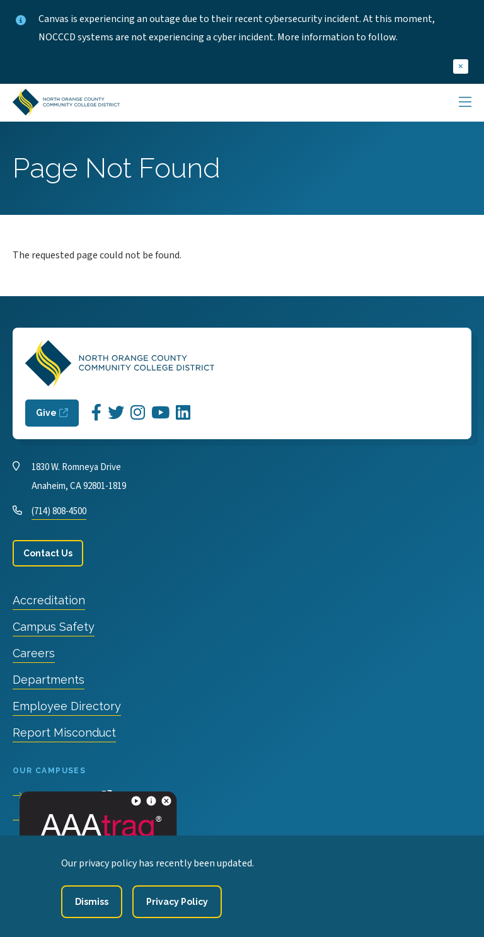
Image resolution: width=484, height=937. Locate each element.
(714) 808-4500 (59, 511)
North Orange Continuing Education (109, 844)
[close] (460, 66)
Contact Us (47, 553)
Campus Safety (54, 626)
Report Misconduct (64, 732)
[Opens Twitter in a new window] (116, 413)
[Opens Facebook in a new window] (96, 413)
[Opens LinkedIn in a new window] (183, 413)
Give (46, 413)
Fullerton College (67, 820)
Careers (34, 653)
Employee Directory (67, 706)
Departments (48, 679)
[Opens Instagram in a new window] (137, 413)
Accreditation (49, 600)
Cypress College (63, 796)
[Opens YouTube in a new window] (160, 413)
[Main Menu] (465, 103)
